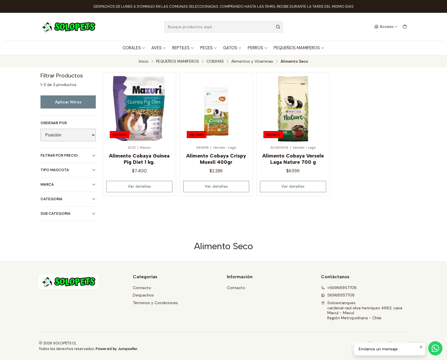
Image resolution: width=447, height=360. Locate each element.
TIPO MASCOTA (68, 169)
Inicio (144, 62)
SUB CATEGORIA (68, 213)
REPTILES (183, 47)
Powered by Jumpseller (117, 348)
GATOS (232, 47)
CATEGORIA (68, 199)
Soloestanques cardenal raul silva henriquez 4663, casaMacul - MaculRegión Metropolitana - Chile (361, 310)
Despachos (143, 295)
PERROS (258, 47)
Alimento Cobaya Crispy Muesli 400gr (216, 159)
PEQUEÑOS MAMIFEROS (299, 47)
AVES (158, 47)
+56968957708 (339, 287)
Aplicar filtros (68, 102)
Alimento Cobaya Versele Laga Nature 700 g (293, 159)
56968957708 (338, 295)
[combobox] (223, 26)
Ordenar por (53, 123)
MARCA (68, 184)
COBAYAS (215, 62)
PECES (208, 47)
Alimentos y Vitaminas (252, 62)
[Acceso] (386, 27)
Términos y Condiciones (155, 302)
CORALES (134, 47)
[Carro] (404, 27)
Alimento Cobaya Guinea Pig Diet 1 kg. (139, 159)
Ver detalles (139, 186)
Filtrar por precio (68, 155)
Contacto (142, 287)
